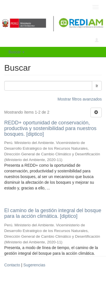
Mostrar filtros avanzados (80, 99)
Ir (97, 85)
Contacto (12, 265)
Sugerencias (34, 265)
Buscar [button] (16, 52)
